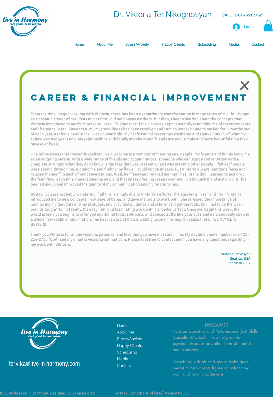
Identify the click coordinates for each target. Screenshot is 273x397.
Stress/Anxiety (129, 338)
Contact (124, 365)
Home (122, 325)
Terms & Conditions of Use (138, 393)
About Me (125, 332)
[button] (268, 25)
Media (122, 358)
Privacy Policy (176, 393)
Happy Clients (129, 345)
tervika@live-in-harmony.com (44, 363)
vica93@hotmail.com (107, 239)
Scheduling (127, 352)
